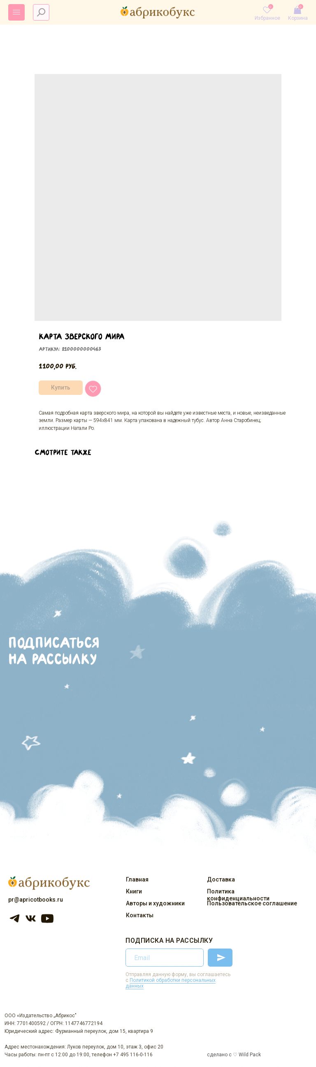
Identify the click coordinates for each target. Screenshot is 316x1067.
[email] (164, 958)
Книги (134, 891)
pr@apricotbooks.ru (35, 899)
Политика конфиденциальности (238, 895)
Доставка (221, 879)
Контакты (139, 915)
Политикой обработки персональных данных (170, 983)
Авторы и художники (155, 903)
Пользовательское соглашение (252, 903)
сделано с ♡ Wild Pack (234, 1055)
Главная (137, 879)
